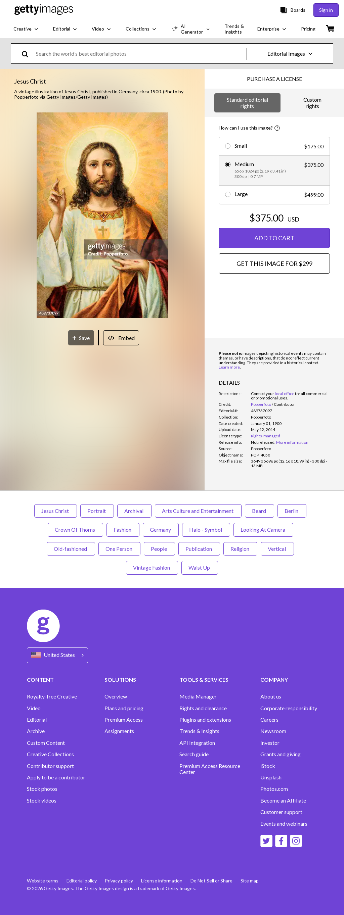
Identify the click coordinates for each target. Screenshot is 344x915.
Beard (259, 511)
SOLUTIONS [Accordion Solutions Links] (120, 679)
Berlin (292, 511)
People (159, 548)
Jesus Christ (55, 511)
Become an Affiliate (283, 801)
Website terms (42, 880)
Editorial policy (82, 880)
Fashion (123, 529)
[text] (140, 53)
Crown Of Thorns (75, 529)
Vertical (277, 548)
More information (292, 442)
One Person (119, 548)
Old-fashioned (71, 548)
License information (161, 880)
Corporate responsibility (288, 708)
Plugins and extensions (205, 720)
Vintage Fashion (152, 567)
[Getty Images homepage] (43, 10)
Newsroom (273, 731)
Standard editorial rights (247, 102)
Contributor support (50, 766)
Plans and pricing (123, 708)
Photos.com (274, 789)
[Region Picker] (57, 655)
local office (284, 393)
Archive (36, 731)
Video (34, 708)
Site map (250, 880)
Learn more (229, 367)
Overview (115, 696)
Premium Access (123, 720)
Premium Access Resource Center (209, 769)
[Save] (81, 337)
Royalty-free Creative (52, 696)
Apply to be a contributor (56, 777)
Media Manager (198, 696)
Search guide (194, 754)
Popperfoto (261, 404)
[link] (263, 442)
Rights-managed (265, 435)
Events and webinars (283, 824)
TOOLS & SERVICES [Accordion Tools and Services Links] (203, 679)
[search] (28, 53)
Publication (199, 548)
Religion (240, 548)
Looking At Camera (263, 529)
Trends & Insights (199, 731)
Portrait (97, 511)
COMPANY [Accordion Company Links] (274, 679)
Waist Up (199, 567)
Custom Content (46, 743)
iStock (267, 766)
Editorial (37, 720)
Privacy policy (119, 880)
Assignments (119, 731)
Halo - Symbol (206, 529)
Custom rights (312, 102)
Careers (269, 720)
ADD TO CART (274, 238)
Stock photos (42, 789)
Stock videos (41, 801)
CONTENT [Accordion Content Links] (40, 679)
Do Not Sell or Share (211, 880)
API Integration (197, 743)
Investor (270, 743)
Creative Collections (50, 754)
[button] (102, 215)
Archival (134, 511)
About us (270, 696)
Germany (161, 529)
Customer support (281, 812)
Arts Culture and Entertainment (198, 511)
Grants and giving (280, 754)
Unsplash (271, 777)
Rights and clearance (203, 708)
